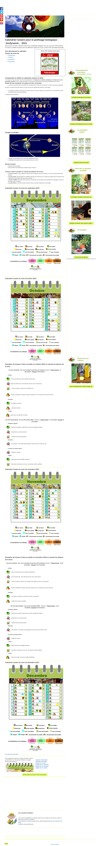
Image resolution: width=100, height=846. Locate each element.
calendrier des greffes (41, 761)
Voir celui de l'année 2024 (11, 754)
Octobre (10, 57)
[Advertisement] (48, 3)
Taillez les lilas (22, 824)
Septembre (11, 55)
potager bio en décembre (42, 764)
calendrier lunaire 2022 (41, 760)
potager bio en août (41, 763)
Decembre (11, 61)
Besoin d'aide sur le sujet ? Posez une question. (34, 774)
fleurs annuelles (30, 819)
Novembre (11, 59)
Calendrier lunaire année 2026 (81, 162)
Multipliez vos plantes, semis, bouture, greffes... (81, 223)
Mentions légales (55, 844)
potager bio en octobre (41, 767)
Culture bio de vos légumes (81, 257)
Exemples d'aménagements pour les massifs (81, 124)
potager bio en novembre (42, 766)
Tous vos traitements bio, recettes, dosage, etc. (81, 386)
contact (6, 843)
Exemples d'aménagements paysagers (81, 97)
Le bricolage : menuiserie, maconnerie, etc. (81, 197)
